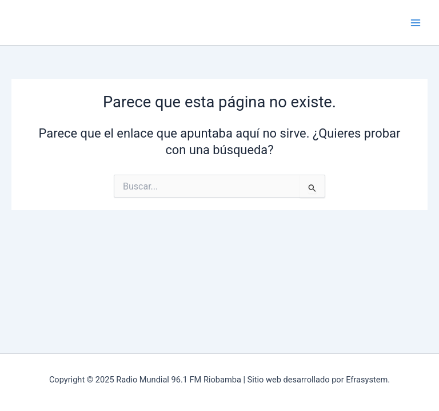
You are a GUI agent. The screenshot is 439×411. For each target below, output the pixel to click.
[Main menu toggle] (416, 23)
